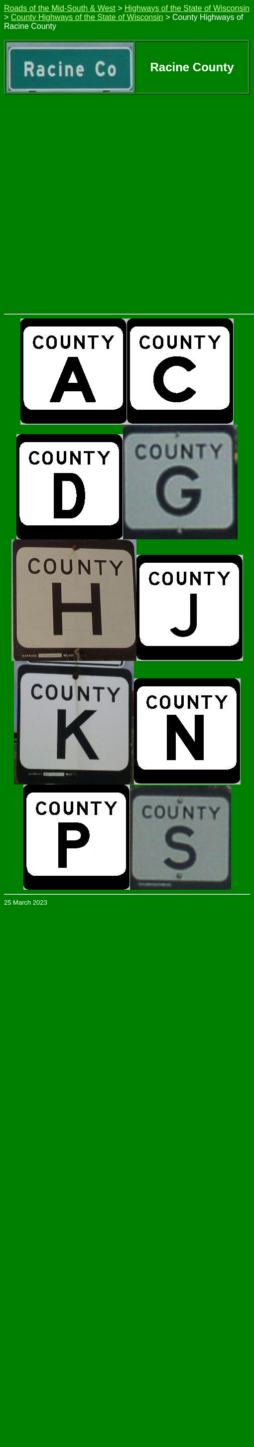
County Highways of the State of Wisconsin (87, 17)
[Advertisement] (93, 193)
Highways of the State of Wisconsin (187, 8)
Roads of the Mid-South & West (60, 8)
